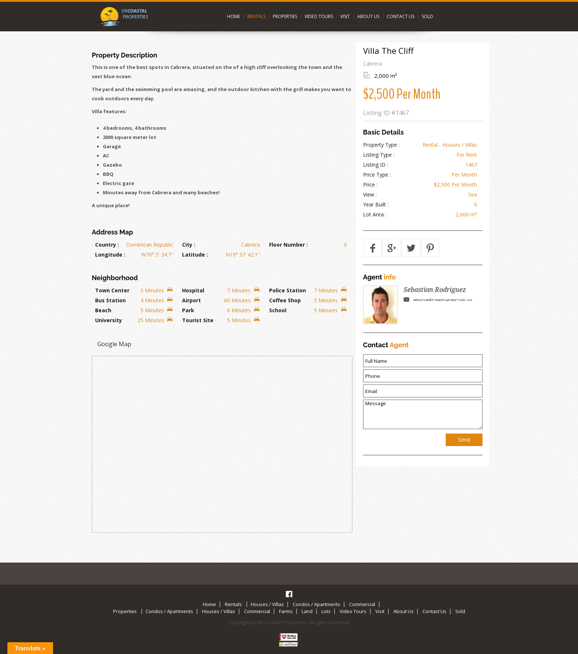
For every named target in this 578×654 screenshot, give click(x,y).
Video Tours (318, 16)
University (108, 320)
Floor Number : (288, 244)
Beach (103, 310)
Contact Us (400, 16)
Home (233, 16)
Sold (427, 16)
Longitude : (110, 254)
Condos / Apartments (316, 604)
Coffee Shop (285, 300)
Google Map (114, 344)
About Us (368, 16)
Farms (286, 611)
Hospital (193, 290)
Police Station (287, 290)
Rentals (256, 16)
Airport (191, 300)
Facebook (289, 593)
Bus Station (110, 300)
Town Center (112, 290)
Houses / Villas (267, 604)
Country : (107, 244)
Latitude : (195, 254)
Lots (326, 611)
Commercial (362, 604)
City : (188, 244)
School (277, 310)
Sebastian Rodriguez (435, 289)
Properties (285, 16)
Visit (345, 16)
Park (188, 310)
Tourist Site (197, 320)
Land (307, 611)
